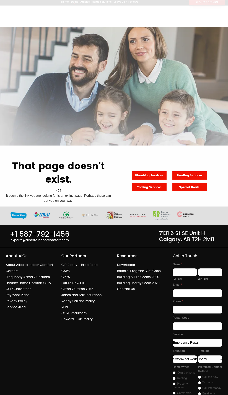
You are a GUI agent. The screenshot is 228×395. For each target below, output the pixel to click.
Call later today (209, 388)
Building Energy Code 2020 (138, 283)
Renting (180, 378)
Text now (206, 382)
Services (71, 23)
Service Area (16, 307)
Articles (85, 3)
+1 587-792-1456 (208, 19)
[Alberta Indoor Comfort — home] (15, 23)
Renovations (96, 23)
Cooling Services (149, 187)
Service (178, 334)
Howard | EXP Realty (77, 319)
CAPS (65, 271)
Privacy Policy (16, 301)
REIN (64, 307)
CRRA (65, 277)
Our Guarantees (18, 289)
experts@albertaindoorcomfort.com (40, 240)
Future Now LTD (73, 283)
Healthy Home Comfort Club (28, 283)
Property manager (180, 385)
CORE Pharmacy (74, 313)
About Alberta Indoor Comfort (29, 265)
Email (177, 284)
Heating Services (190, 175)
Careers (12, 271)
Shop (51, 23)
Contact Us (126, 289)
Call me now (208, 377)
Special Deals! (190, 187)
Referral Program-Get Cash (139, 271)
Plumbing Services (149, 175)
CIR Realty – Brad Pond (79, 265)
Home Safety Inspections (133, 23)
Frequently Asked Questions (28, 277)
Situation (179, 350)
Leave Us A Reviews (126, 3)
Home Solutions (102, 3)
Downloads (126, 265)
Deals (74, 3)
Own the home (184, 372)
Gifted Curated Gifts (77, 289)
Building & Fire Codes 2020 (138, 277)
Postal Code (181, 317)
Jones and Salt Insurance (81, 295)
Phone (178, 301)
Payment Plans (17, 295)
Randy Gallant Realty (78, 301)
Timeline (204, 350)
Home (65, 3)
